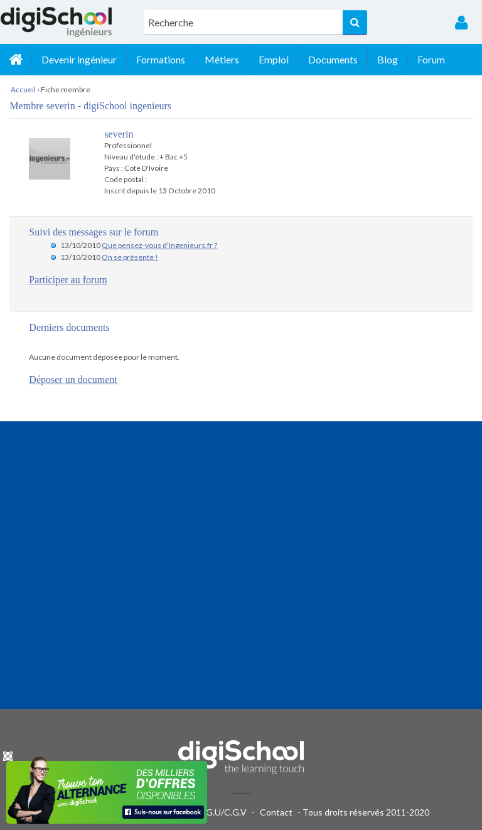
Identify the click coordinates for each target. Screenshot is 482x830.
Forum (431, 59)
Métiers (222, 59)
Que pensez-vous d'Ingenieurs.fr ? (159, 245)
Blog (387, 59)
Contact (276, 812)
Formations (160, 59)
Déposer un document (73, 379)
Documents (333, 59)
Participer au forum (68, 279)
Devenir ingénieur (79, 59)
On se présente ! (130, 257)
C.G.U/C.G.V (222, 812)
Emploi (274, 59)
